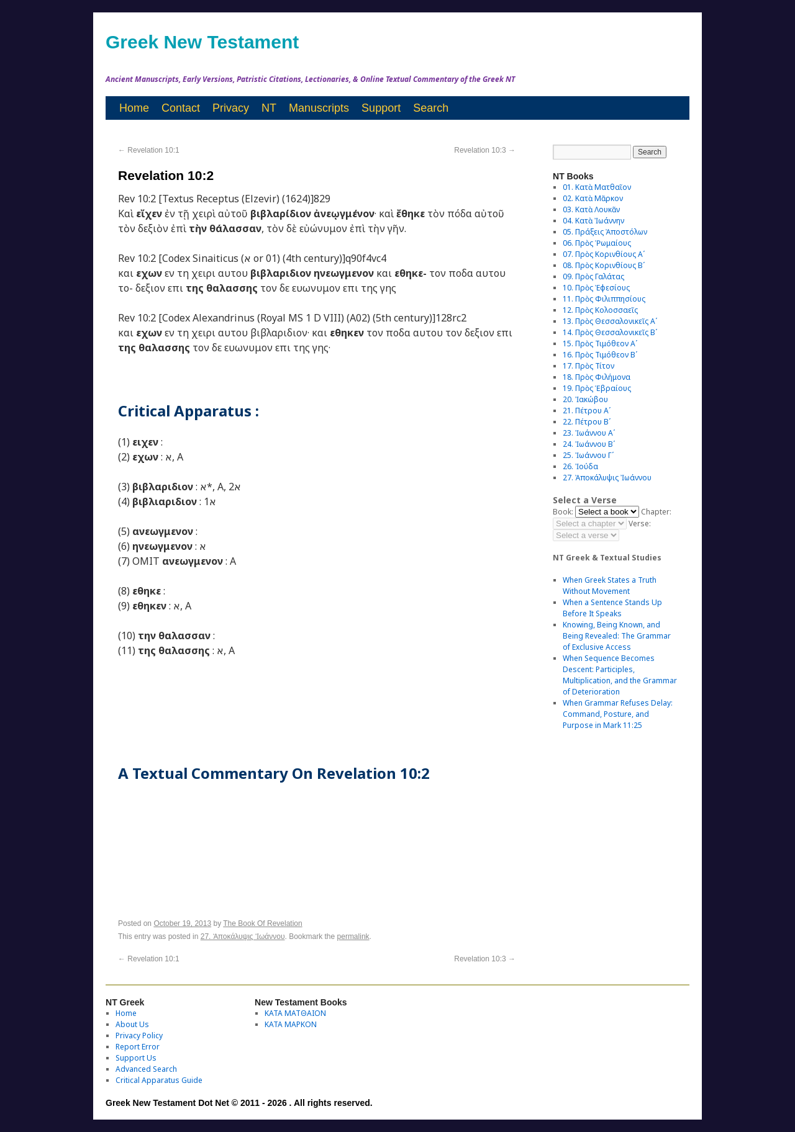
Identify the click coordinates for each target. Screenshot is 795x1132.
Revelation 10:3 (485, 150)
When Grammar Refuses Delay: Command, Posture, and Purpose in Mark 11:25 (618, 714)
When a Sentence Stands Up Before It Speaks (612, 608)
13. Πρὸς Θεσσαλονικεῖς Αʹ (610, 321)
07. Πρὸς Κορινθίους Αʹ (604, 254)
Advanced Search (146, 1069)
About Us (132, 1024)
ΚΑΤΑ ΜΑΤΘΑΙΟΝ (295, 1013)
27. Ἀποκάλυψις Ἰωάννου (243, 936)
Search (430, 108)
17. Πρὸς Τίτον (588, 366)
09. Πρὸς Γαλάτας (593, 276)
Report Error (138, 1046)
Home (134, 108)
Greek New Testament (202, 42)
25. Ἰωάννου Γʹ (588, 455)
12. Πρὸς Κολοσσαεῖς (600, 310)
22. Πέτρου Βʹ (587, 421)
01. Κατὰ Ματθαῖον (597, 187)
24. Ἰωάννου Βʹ (589, 444)
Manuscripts (319, 108)
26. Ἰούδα (580, 466)
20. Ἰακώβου (585, 399)
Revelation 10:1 (148, 150)
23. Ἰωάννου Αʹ (589, 433)
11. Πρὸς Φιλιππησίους (604, 299)
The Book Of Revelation (262, 923)
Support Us (136, 1058)
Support (381, 108)
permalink (353, 936)
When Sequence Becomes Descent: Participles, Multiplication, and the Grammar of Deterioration (620, 675)
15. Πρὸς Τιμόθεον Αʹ (600, 343)
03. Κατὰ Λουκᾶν (591, 209)
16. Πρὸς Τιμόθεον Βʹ (600, 354)
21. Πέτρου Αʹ (587, 410)
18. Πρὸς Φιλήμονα (596, 377)
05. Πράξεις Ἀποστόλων (605, 232)
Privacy (230, 108)
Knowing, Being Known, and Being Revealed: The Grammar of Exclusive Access (617, 635)
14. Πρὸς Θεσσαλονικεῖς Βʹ (610, 332)
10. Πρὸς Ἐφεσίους (596, 287)
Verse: (640, 523)
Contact (180, 108)
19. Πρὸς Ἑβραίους (597, 388)
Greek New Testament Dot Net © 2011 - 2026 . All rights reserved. (239, 1103)
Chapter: (656, 511)
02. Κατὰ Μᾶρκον (593, 198)
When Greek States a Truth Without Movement (609, 585)
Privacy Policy (139, 1035)
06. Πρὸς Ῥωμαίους (597, 243)
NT (268, 108)
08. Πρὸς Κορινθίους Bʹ (604, 265)
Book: (563, 511)
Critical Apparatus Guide (159, 1080)
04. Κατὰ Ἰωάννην (593, 220)
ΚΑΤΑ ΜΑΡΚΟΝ (291, 1024)
